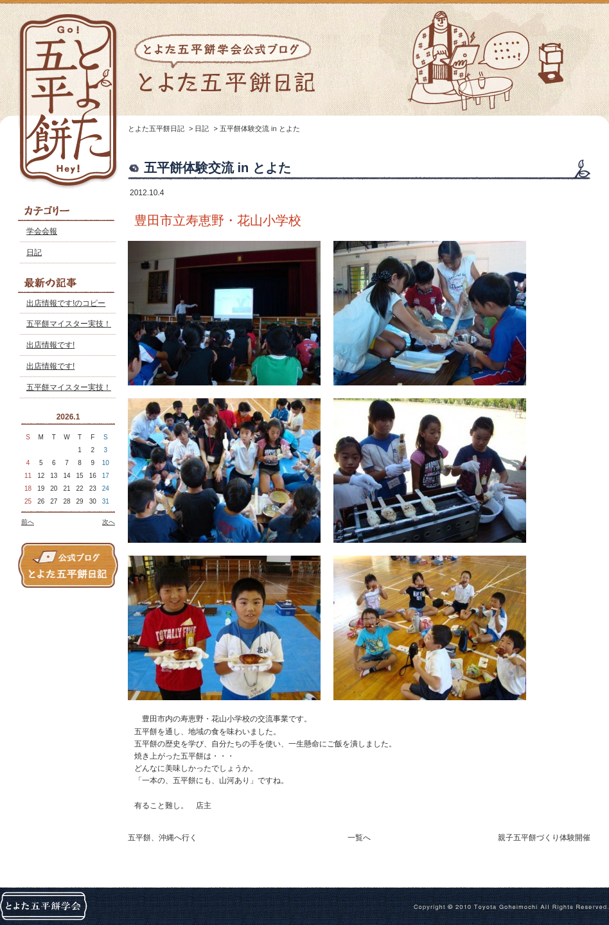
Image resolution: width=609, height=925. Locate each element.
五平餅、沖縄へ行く (162, 837)
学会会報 (41, 231)
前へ (27, 521)
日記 (34, 252)
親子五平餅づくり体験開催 (544, 837)
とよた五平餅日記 (156, 128)
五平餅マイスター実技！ (68, 323)
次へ (108, 521)
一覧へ (359, 837)
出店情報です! (50, 344)
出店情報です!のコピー (65, 303)
